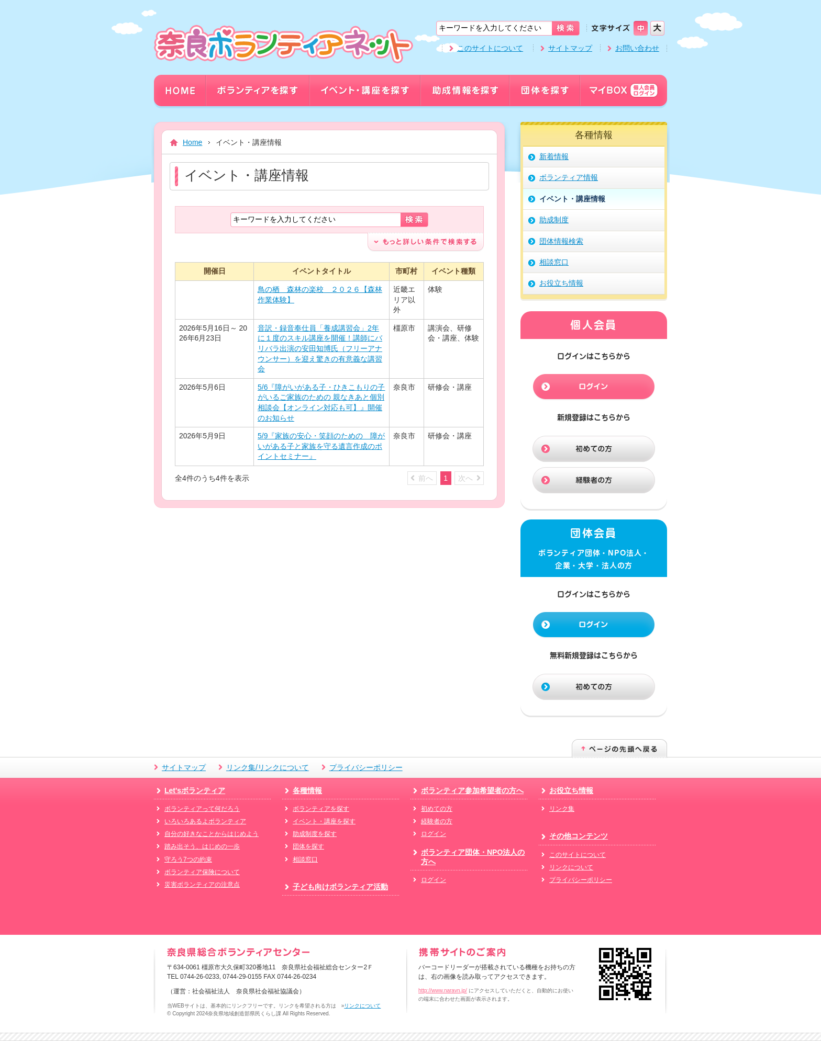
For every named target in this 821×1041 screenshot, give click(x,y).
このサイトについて (490, 48)
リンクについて (571, 867)
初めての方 (436, 808)
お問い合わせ (637, 48)
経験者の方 (436, 821)
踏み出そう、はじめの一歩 (202, 846)
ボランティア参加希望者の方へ (472, 790)
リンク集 (561, 808)
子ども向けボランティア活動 (340, 886)
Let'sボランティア (194, 790)
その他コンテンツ (578, 836)
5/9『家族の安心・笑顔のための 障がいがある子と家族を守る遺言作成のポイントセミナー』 (321, 446)
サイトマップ (570, 48)
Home (192, 142)
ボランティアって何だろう (202, 808)
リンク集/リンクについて (267, 767)
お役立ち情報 (571, 790)
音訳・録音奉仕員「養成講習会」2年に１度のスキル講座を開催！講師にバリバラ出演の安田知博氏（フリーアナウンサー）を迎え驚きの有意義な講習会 (320, 348)
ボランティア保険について (202, 872)
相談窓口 (305, 859)
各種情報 (307, 790)
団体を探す (308, 846)
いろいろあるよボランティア (205, 821)
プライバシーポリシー (366, 767)
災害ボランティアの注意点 (202, 884)
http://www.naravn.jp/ (442, 990)
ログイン (433, 834)
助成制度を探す (315, 834)
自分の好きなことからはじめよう (211, 834)
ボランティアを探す (321, 808)
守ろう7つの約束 (188, 859)
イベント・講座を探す (324, 821)
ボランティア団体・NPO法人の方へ (473, 857)
